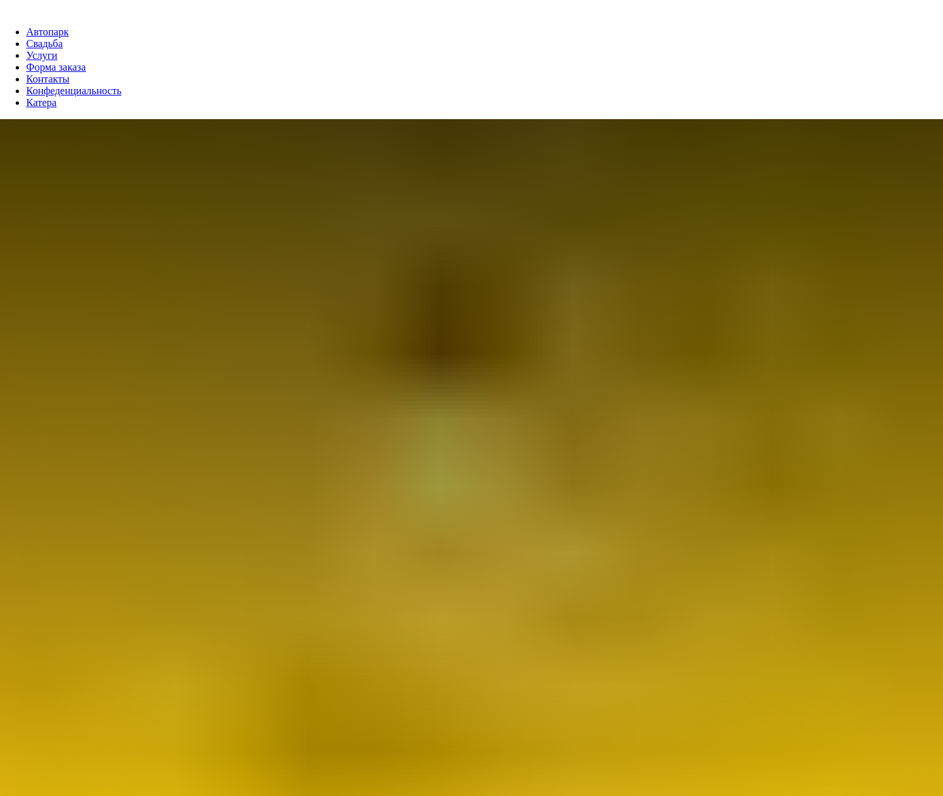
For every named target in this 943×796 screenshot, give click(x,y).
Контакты (47, 78)
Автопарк (47, 31)
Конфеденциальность (74, 90)
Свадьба (44, 43)
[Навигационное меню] (9, 6)
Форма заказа (56, 67)
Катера (41, 102)
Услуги (42, 55)
